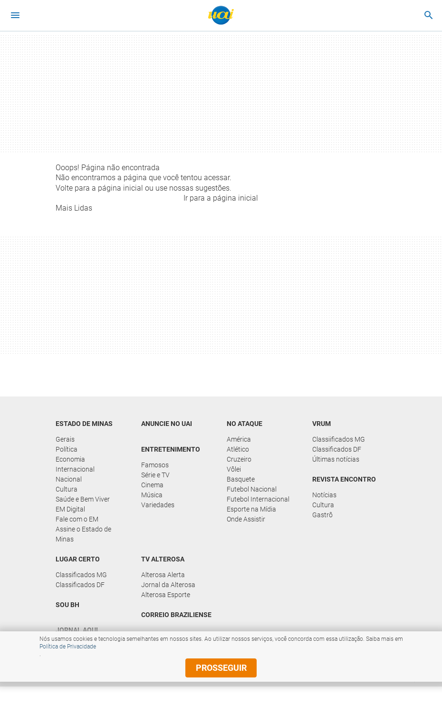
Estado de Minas (84, 423)
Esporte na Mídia (251, 509)
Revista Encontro (344, 479)
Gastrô (322, 515)
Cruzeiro (239, 459)
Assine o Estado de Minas (83, 534)
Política (66, 449)
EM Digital (70, 509)
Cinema (152, 485)
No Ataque (244, 423)
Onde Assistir (246, 519)
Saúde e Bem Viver (83, 499)
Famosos (155, 465)
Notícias (324, 495)
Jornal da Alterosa (168, 585)
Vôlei (234, 469)
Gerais (65, 439)
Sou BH (67, 605)
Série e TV (155, 475)
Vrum (321, 423)
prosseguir (221, 668)
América (239, 439)
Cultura (66, 489)
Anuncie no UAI (166, 423)
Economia (70, 459)
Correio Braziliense (176, 614)
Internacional (75, 469)
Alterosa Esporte (165, 595)
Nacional (69, 479)
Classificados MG (81, 575)
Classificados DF (336, 449)
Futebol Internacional (258, 499)
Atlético (238, 449)
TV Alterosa (162, 559)
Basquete (241, 479)
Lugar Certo (78, 559)
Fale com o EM (77, 519)
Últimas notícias (335, 459)
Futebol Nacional (252, 489)
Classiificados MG (338, 439)
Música (152, 495)
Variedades (157, 505)
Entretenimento (170, 449)
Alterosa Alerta (163, 575)
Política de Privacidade (67, 646)
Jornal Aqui (77, 630)
